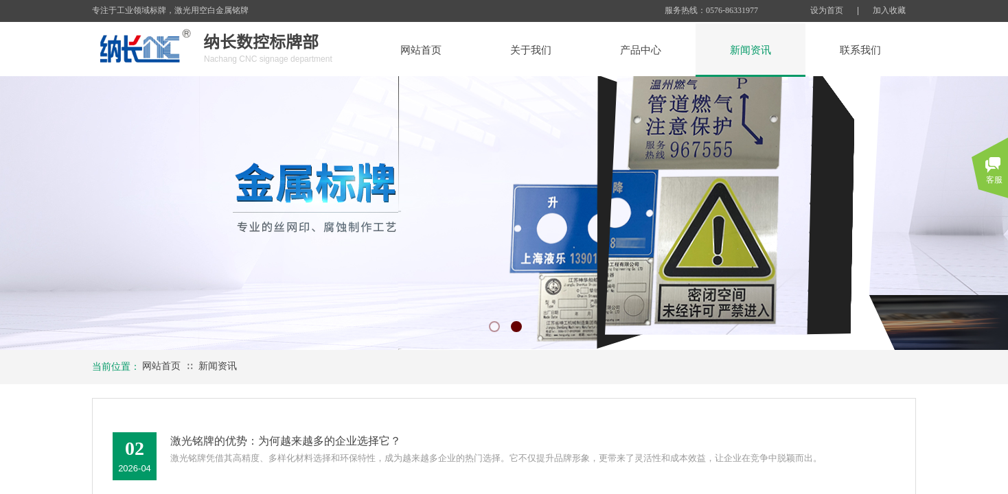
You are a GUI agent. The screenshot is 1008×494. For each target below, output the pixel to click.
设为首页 (826, 10)
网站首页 (161, 366)
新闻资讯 (217, 366)
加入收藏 (889, 10)
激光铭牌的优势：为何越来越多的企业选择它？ (285, 441)
